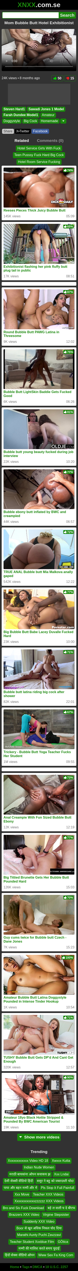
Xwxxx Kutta (61, 1160)
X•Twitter (22, 131)
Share (8, 131)
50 (57, 78)
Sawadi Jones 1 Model (46, 109)
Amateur (48, 115)
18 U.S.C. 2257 (56, 1267)
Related (22, 140)
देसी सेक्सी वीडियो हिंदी (18, 1181)
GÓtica (63, 1241)
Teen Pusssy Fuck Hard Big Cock (39, 155)
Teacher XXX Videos (48, 1194)
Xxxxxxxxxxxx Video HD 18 (28, 1160)
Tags (26, 1267)
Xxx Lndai (61, 1174)
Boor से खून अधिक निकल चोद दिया (38, 1228)
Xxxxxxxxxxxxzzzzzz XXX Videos (38, 1201)
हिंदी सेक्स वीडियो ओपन (20, 1255)
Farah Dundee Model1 (21, 115)
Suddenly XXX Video (39, 1221)
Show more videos (39, 1137)
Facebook (40, 131)
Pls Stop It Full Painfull (57, 1188)
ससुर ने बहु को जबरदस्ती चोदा (55, 1181)
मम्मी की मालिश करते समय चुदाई (39, 1248)
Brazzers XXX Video (24, 1215)
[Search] (30, 15)
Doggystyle (12, 121)
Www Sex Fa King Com (55, 1255)
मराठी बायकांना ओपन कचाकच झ (29, 1174)
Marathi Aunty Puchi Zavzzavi (39, 1235)
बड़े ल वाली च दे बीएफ (61, 1208)
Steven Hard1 (14, 109)
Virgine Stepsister (56, 1215)
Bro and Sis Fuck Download (23, 1208)
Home (14, 1267)
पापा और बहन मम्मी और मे (20, 1188)
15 (70, 78)
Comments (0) (50, 140)
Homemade (49, 121)
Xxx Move (22, 1194)
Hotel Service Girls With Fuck (39, 148)
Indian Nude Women (39, 1167)
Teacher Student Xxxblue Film (32, 1241)
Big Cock (30, 121)
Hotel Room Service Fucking (39, 162)
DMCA (37, 1267)
